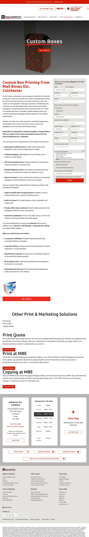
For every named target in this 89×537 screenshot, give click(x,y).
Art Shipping (62, 477)
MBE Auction (35, 474)
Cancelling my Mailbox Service (11, 483)
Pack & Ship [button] (52, 12)
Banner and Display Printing (10, 496)
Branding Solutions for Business (39, 496)
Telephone (59, 111)
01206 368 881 (16, 424)
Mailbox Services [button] (29, 12)
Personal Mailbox (69, 451)
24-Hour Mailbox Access (9, 477)
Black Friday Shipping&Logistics (39, 494)
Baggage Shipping (64, 479)
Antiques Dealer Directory (38, 479)
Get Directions (73, 432)
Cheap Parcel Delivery (65, 483)
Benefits (5, 481)
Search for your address (61, 120)
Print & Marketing (9, 489)
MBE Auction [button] (41, 12)
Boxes (70, 159)
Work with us (62, 492)
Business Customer (62, 164)
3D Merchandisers (8, 492)
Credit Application (36, 498)
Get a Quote (44, 50)
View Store (15, 440)
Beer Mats (5, 498)
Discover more (9, 349)
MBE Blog (61, 498)
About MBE (63, 489)
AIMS (4, 479)
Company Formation (8, 485)
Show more (7, 507)
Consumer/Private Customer (64, 167)
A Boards (5, 494)
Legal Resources (63, 504)
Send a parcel (18, 451)
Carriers (61, 481)
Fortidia (53, 519)
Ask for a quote (52, 6)
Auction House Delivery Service (39, 483)
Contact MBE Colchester (16, 426)
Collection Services (64, 485)
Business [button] (75, 12)
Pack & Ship (63, 474)
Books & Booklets (8, 500)
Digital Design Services (37, 500)
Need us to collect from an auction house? (44, 458)
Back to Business (35, 492)
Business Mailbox (44, 451)
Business (34, 489)
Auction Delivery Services (38, 481)
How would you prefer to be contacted (66, 105)
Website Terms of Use (8, 519)
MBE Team (62, 496)
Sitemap (61, 500)
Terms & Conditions (35, 519)
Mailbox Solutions (9, 474)
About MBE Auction (36, 477)
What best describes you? (62, 162)
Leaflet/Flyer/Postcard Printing (70, 153)
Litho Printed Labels (70, 155)
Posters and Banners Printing (70, 158)
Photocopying (70, 156)
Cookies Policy (45, 519)
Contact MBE (62, 502)
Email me (59, 108)
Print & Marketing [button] (63, 12)
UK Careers (62, 494)
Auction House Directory (37, 485)
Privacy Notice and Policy (22, 519)
